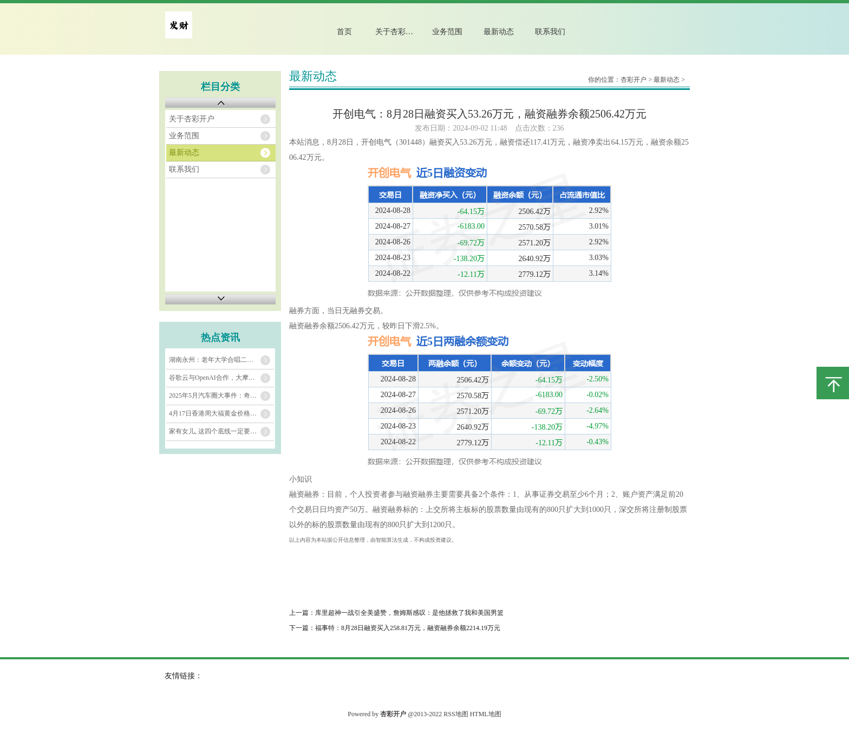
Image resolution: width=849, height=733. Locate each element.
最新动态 (499, 32)
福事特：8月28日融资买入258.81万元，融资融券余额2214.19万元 (407, 628)
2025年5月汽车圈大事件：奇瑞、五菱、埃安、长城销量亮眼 (221, 395)
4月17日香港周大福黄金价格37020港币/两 (221, 413)
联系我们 (550, 32)
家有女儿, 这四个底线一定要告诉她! (220, 431)
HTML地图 (485, 714)
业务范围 (447, 32)
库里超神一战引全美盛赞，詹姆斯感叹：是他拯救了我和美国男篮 (409, 613)
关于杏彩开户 (398, 32)
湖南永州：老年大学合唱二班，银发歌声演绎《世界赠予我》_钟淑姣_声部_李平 (221, 360)
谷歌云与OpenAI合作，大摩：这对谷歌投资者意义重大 (221, 377)
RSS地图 (455, 714)
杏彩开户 (633, 79)
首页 (344, 32)
